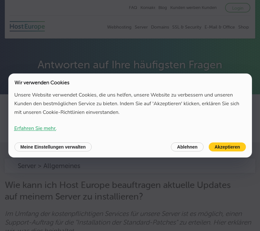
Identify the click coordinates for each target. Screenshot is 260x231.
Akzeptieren (227, 147)
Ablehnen (187, 147)
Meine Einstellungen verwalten (53, 147)
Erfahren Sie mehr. (35, 128)
